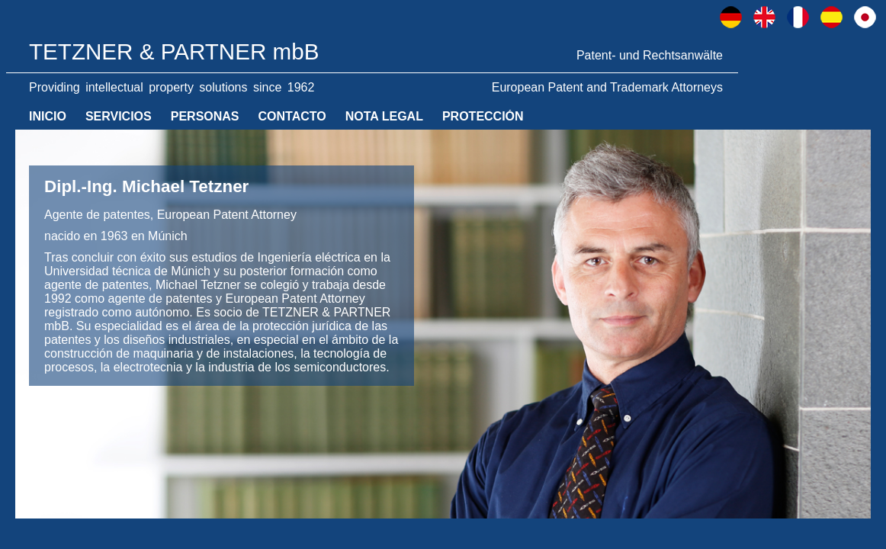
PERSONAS (205, 116)
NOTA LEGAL (384, 116)
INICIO (47, 116)
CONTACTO (292, 116)
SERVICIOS (118, 116)
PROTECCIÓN (483, 116)
